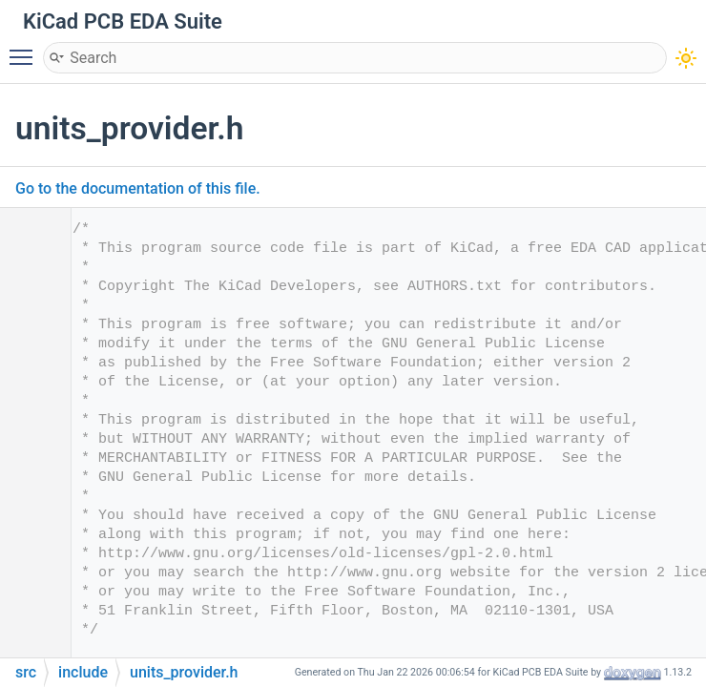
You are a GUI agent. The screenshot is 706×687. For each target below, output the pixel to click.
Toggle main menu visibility (26, 48)
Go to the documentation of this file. (137, 188)
